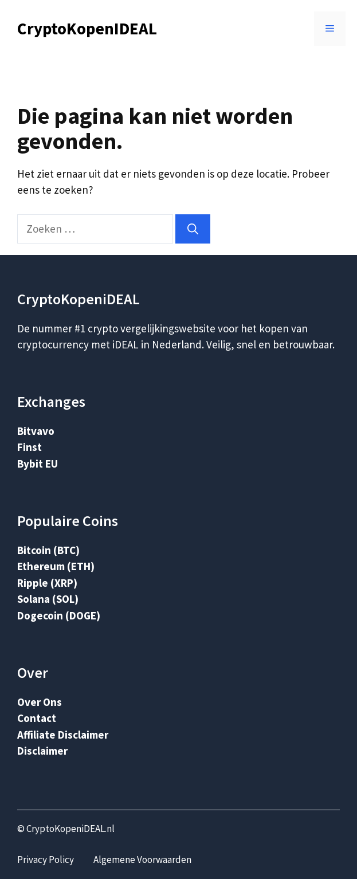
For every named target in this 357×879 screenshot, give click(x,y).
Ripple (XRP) (47, 583)
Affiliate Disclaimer (62, 734)
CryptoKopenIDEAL (87, 28)
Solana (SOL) (48, 599)
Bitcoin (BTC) (48, 550)
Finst (29, 447)
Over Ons (39, 702)
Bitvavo (35, 431)
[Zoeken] (192, 229)
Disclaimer (42, 751)
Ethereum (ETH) (56, 566)
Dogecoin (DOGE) (58, 615)
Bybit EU (37, 463)
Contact (36, 718)
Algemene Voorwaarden (142, 859)
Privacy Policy (45, 859)
